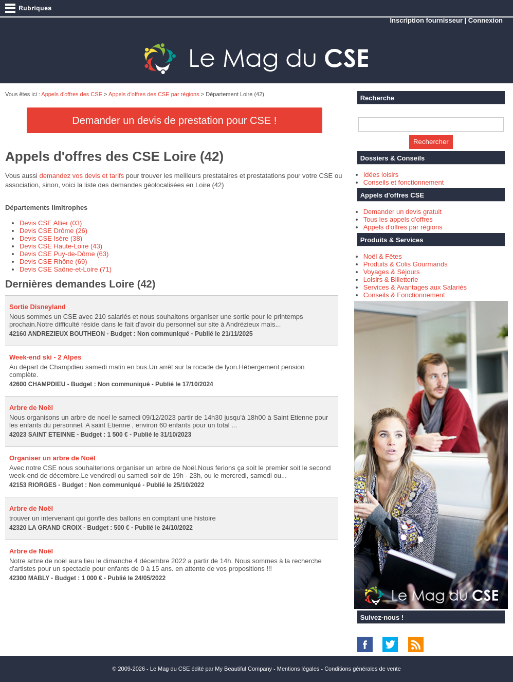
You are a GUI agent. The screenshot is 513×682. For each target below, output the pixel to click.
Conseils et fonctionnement (403, 182)
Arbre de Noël (31, 407)
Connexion (485, 20)
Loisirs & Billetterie (390, 279)
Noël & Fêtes (382, 256)
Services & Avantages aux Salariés (415, 287)
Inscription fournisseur (426, 20)
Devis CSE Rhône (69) (53, 261)
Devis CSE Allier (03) (51, 223)
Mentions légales (298, 669)
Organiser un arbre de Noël (52, 458)
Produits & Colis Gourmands (405, 264)
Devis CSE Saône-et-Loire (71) (66, 269)
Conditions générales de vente (362, 669)
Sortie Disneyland (37, 307)
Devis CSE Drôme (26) (53, 231)
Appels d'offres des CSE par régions (153, 94)
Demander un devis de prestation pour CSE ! (174, 120)
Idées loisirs (381, 174)
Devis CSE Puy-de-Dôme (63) (64, 254)
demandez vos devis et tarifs (81, 176)
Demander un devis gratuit (402, 212)
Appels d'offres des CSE (71, 94)
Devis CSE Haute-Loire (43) (61, 246)
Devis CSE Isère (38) (51, 238)
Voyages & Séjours (391, 272)
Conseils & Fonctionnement (404, 295)
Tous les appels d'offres (398, 219)
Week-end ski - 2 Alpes (45, 357)
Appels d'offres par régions (403, 227)
